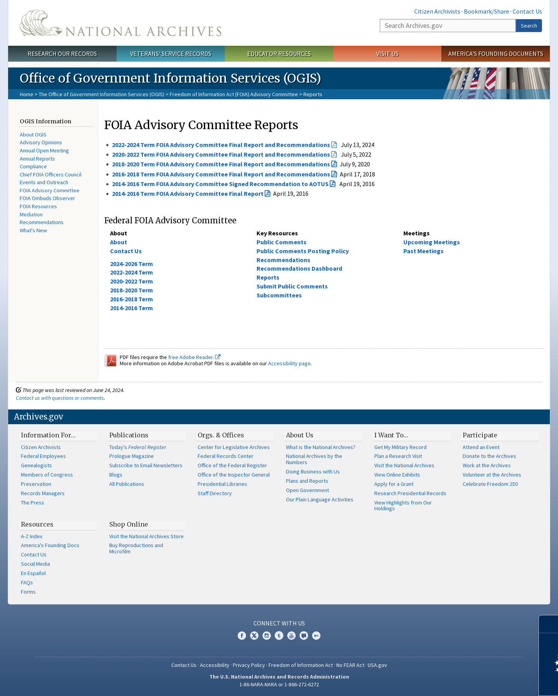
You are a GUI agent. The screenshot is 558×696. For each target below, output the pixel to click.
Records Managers (43, 493)
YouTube (291, 635)
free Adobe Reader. (194, 357)
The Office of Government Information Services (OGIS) (101, 94)
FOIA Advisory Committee (49, 190)
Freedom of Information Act (301, 664)
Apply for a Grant (393, 483)
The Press (32, 502)
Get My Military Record (400, 447)
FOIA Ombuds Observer (47, 198)
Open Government (307, 490)
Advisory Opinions (41, 142)
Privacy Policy (249, 664)
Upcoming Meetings (431, 242)
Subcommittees (279, 295)
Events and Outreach (44, 182)
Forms (28, 591)
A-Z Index (31, 536)
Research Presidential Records (410, 493)
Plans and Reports (307, 480)
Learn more (489, 682)
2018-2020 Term (131, 290)
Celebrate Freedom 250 (490, 483)
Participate (480, 435)
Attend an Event (481, 447)
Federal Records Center (225, 455)
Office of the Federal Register (232, 465)
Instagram (266, 635)
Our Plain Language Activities (319, 499)
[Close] (549, 624)
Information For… (48, 435)
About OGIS (33, 134)
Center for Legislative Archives (234, 447)
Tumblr (279, 635)
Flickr (316, 635)
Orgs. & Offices (221, 435)
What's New (33, 230)
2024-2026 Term (131, 264)
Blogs (115, 474)
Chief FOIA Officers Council (50, 174)
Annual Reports (37, 158)
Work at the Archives (487, 465)
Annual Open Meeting (44, 150)
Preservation (36, 483)
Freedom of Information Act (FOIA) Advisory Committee (234, 94)
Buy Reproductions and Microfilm (136, 548)
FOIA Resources (38, 206)
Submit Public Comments (292, 286)
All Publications (126, 483)
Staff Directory (215, 493)
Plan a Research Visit (398, 455)
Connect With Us (279, 623)
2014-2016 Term (131, 308)
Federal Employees (43, 455)
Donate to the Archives (489, 455)
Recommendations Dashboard (299, 268)
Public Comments (282, 242)
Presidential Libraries (222, 483)
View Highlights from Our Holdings (403, 505)
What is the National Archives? (320, 447)
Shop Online (128, 524)
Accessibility (214, 664)
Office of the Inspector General (234, 474)
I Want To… (391, 435)
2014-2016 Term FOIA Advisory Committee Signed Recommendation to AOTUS (220, 184)
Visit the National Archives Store (146, 536)
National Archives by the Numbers (314, 459)
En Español (33, 573)
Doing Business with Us (313, 471)
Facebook (241, 635)
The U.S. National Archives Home (120, 23)
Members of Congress (47, 474)
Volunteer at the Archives (492, 474)
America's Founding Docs (50, 545)
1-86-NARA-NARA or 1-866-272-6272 (279, 684)
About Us (299, 435)
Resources (37, 524)
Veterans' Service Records (170, 53)
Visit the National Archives (404, 465)
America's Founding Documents (495, 53)
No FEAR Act (350, 664)
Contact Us (527, 11)
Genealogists (36, 465)
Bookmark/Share (486, 11)
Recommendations (42, 222)
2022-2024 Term (131, 272)
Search (529, 25)
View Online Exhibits (397, 474)
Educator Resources (279, 53)
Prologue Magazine (131, 455)
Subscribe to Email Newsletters (146, 465)
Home (26, 94)
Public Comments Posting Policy (303, 251)
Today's (137, 447)
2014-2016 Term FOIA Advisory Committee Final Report (188, 193)
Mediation (31, 214)
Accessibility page (289, 363)
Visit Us (387, 53)
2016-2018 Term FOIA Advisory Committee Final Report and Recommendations (221, 174)
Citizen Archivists (437, 11)
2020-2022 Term (131, 281)
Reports (268, 277)
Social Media (35, 563)
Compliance (33, 166)
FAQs (27, 582)
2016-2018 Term (131, 299)
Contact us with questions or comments (60, 397)
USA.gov (377, 664)
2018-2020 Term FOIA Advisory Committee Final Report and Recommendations (221, 164)
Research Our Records (62, 53)
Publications (128, 435)
